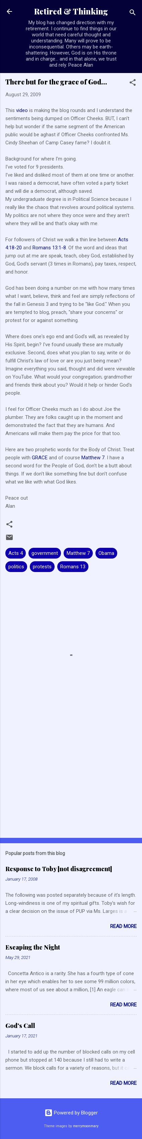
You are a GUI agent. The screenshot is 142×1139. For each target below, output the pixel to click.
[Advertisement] (71, 780)
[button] (133, 83)
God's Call (20, 1026)
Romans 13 (72, 567)
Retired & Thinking (71, 11)
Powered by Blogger (71, 1113)
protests (42, 567)
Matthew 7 (92, 458)
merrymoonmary (85, 1126)
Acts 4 (15, 553)
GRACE (40, 458)
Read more (123, 926)
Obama (106, 553)
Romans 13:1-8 (49, 248)
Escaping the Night (32, 947)
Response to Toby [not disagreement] (58, 869)
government (44, 553)
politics (16, 567)
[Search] (133, 13)
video (22, 110)
